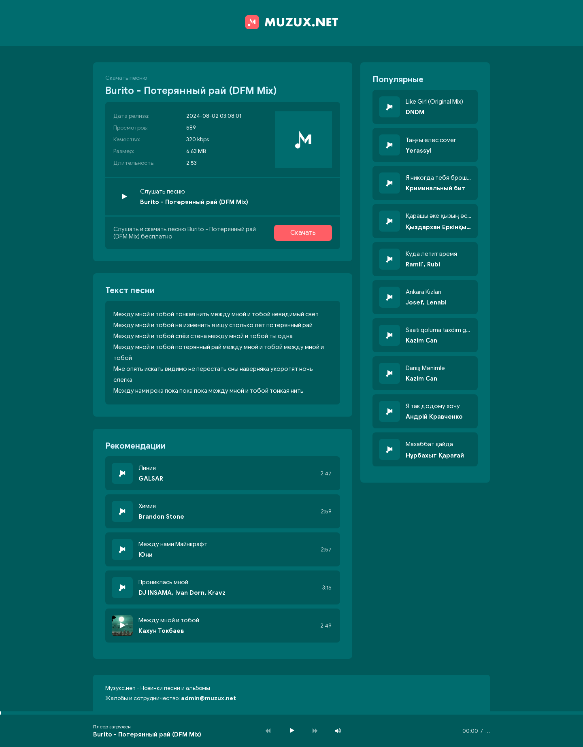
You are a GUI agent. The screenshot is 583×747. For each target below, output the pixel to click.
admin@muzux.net (208, 698)
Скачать (303, 233)
